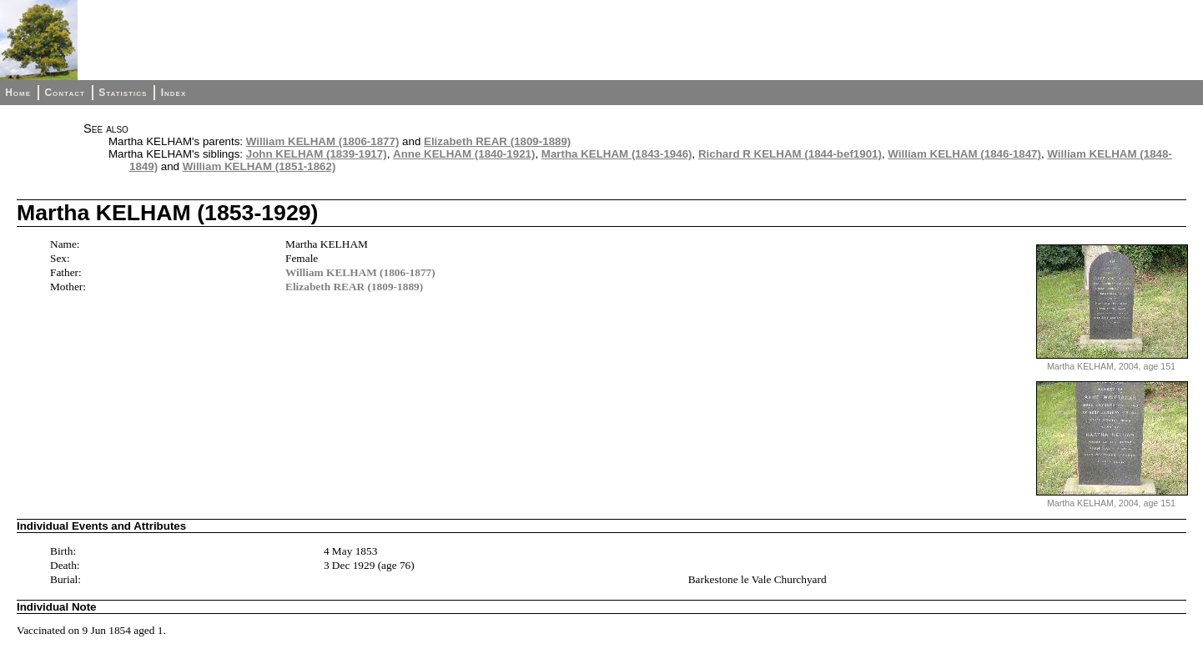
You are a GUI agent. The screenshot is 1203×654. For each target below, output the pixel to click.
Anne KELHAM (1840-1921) (464, 154)
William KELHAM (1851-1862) (259, 166)
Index (174, 92)
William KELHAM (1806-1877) (323, 141)
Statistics (122, 92)
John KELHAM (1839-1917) (316, 154)
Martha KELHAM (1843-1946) (616, 154)
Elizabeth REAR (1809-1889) (497, 141)
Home (18, 92)
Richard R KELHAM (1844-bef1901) (790, 154)
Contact (64, 92)
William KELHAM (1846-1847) (964, 154)
